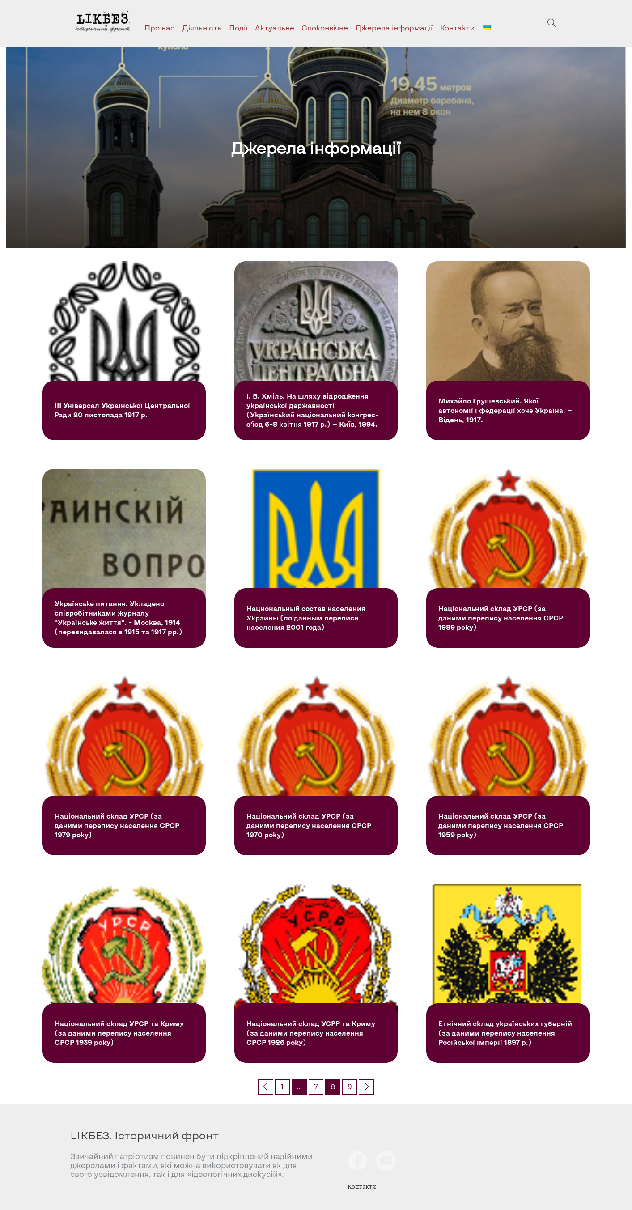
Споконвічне (324, 27)
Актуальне (274, 27)
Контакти (457, 27)
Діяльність (201, 27)
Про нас (159, 27)
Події (238, 27)
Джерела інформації (394, 27)
